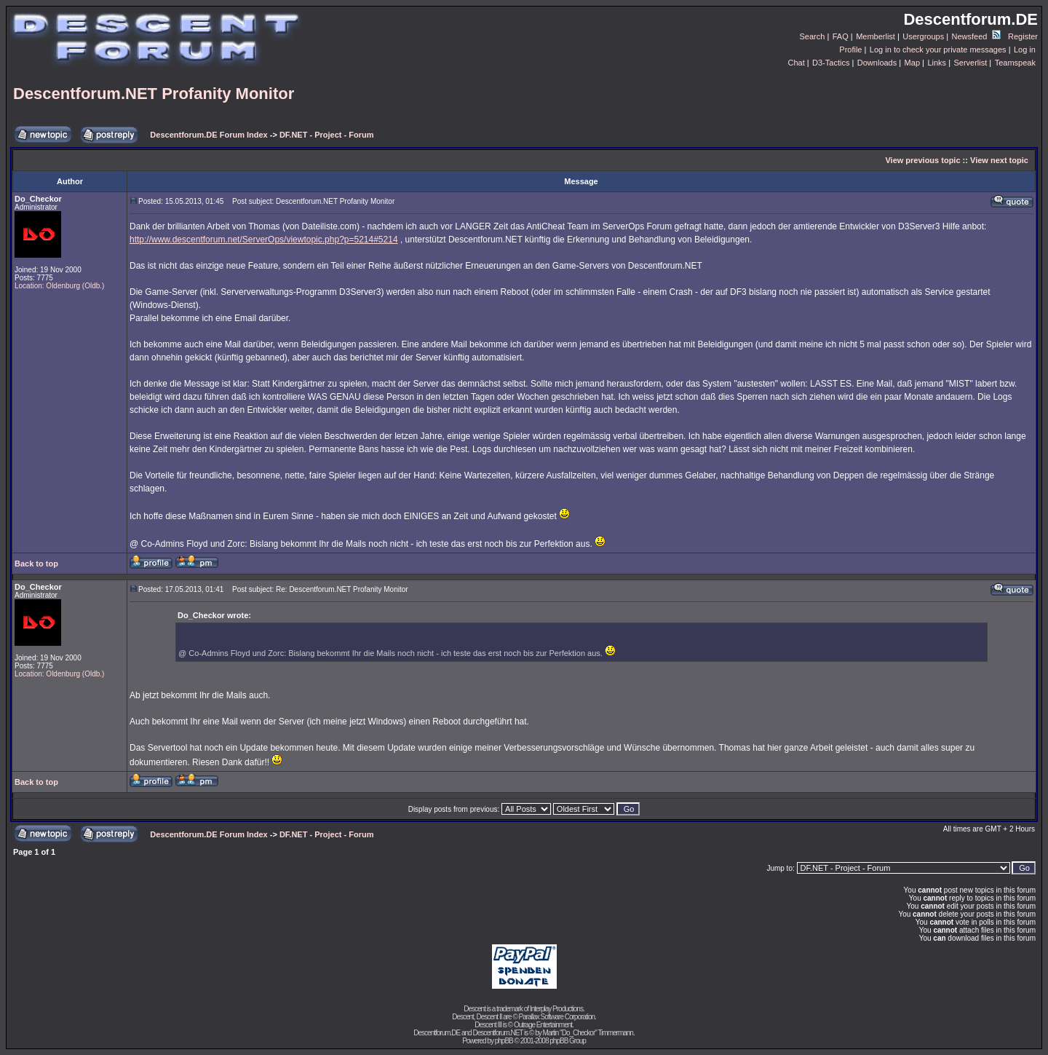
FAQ (841, 36)
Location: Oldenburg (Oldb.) (59, 286)
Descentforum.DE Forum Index (208, 134)
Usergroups (923, 36)
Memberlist (875, 36)
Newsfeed (976, 36)
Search (812, 36)
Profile (850, 49)
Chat (795, 62)
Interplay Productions (556, 1009)
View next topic (999, 160)
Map (912, 62)
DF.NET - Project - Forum (326, 134)
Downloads (877, 62)
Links (936, 62)
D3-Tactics (830, 62)
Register (1023, 36)
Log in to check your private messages (938, 49)
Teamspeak (1015, 62)
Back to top (36, 563)
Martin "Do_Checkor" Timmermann (588, 1033)
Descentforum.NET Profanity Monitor (153, 93)
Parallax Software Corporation (557, 1017)
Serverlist (970, 62)
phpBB (504, 1041)
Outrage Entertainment (543, 1025)
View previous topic (922, 160)
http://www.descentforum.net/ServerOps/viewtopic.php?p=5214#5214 (264, 239)
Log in (1025, 49)
